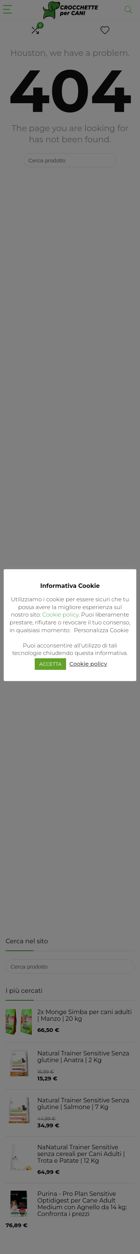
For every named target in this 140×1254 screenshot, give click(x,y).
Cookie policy (60, 614)
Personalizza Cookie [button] (101, 630)
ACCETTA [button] (50, 664)
